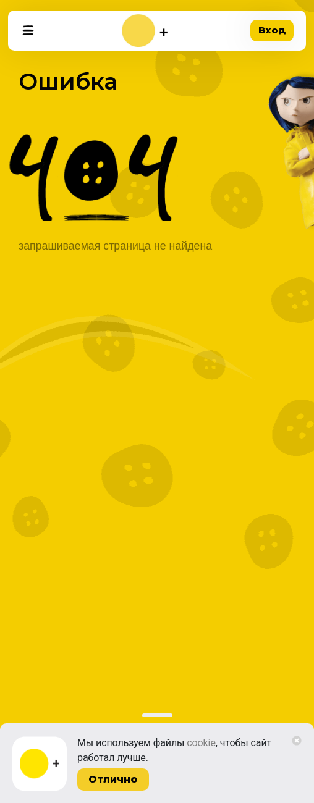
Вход (272, 30)
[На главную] (145, 30)
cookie (201, 743)
